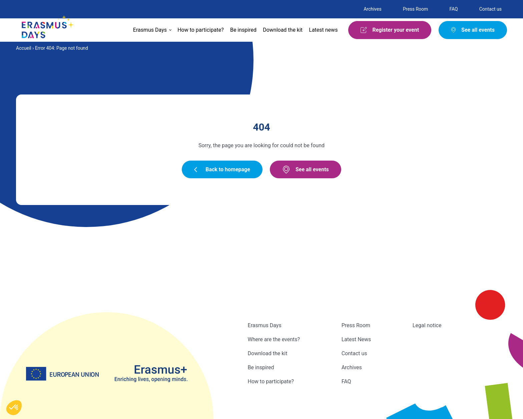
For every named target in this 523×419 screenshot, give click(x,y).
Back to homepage (222, 169)
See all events (305, 170)
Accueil (23, 48)
